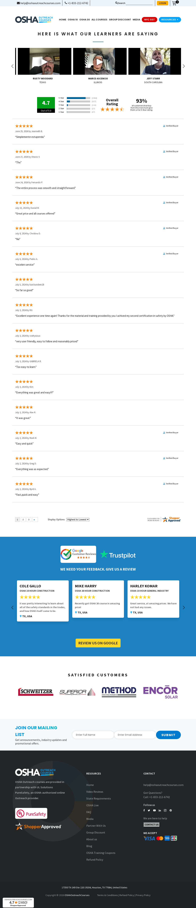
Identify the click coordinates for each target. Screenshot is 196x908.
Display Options (56, 519)
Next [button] (183, 66)
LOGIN (162, 3)
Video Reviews (94, 791)
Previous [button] (12, 66)
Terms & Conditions (107, 895)
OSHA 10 (73, 19)
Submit (168, 735)
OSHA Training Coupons (100, 853)
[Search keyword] (139, 3)
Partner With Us (96, 825)
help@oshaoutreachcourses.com (38, 3)
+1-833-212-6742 (76, 3)
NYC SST (149, 19)
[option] (42, 66)
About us (91, 839)
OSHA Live (92, 805)
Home (62, 19)
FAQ (88, 812)
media (136, 19)
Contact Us (152, 824)
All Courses (99, 19)
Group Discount (120, 19)
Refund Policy (94, 859)
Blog (89, 846)
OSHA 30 (84, 19)
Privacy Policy (143, 895)
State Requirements (98, 798)
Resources (170, 19)
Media (89, 819)
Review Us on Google (98, 642)
